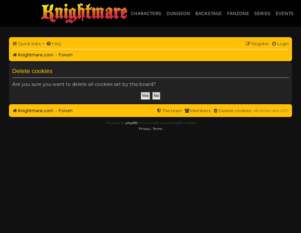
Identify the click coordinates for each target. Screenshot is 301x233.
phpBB (131, 123)
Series (262, 13)
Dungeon (178, 13)
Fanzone (238, 13)
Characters (146, 13)
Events (285, 13)
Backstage (208, 13)
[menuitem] (53, 43)
